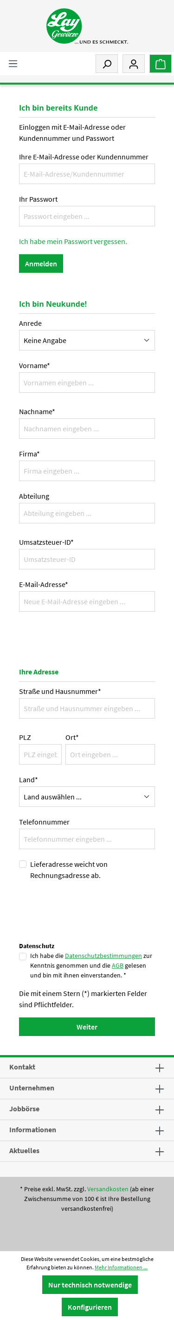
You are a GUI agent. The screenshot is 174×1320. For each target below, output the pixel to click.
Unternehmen (31, 1087)
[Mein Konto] (133, 64)
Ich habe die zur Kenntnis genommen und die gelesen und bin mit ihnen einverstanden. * (91, 965)
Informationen (32, 1129)
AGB (117, 965)
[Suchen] (106, 64)
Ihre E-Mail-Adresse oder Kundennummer (83, 156)
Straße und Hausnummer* (60, 691)
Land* (28, 779)
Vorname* (34, 365)
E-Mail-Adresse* (43, 584)
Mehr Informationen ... (121, 1267)
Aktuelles (24, 1150)
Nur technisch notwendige (90, 1284)
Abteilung (34, 496)
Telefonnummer (44, 821)
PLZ (25, 737)
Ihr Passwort (38, 199)
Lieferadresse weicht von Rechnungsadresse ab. (69, 869)
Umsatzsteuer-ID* (46, 542)
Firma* (29, 453)
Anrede (30, 323)
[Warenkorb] (160, 64)
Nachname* (37, 411)
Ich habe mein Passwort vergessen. (73, 241)
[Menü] (13, 63)
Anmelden (41, 263)
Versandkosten (108, 1189)
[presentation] (89, 921)
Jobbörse (24, 1108)
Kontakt (22, 1066)
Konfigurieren (90, 1307)
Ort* (72, 737)
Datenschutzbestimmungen (103, 955)
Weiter (87, 1026)
